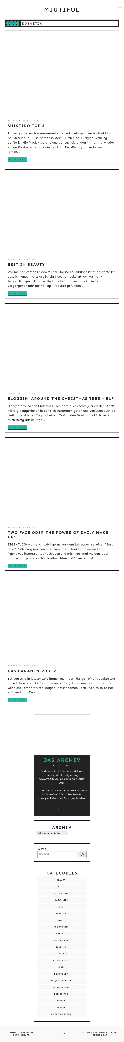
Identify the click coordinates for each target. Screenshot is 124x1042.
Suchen (41, 848)
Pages (61, 967)
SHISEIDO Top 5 (26, 125)
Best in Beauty (26, 264)
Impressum (26, 1032)
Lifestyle (61, 954)
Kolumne (61, 947)
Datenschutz (21, 1035)
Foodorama (61, 927)
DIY (61, 907)
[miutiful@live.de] (66, 809)
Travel (61, 1007)
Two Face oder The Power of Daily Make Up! (58, 534)
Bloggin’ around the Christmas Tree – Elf (61, 398)
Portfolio (61, 974)
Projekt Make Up (61, 981)
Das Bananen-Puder (32, 671)
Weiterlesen (16, 159)
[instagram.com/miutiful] (58, 809)
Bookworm (61, 893)
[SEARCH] (82, 854)
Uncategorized (61, 1014)
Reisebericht (61, 987)
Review (61, 1001)
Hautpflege (61, 940)
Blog (61, 887)
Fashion (61, 913)
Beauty (13, 120)
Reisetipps (61, 994)
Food (61, 920)
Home (13, 1032)
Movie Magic (61, 961)
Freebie (61, 934)
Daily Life (61, 900)
